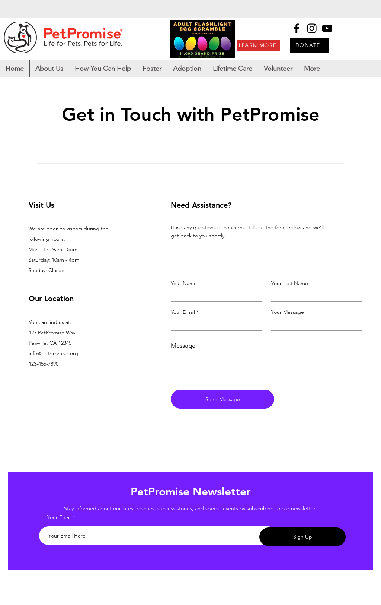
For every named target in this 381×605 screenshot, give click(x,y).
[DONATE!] (309, 45)
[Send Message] (222, 399)
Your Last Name (289, 283)
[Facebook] (296, 28)
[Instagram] (311, 28)
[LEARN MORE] (258, 45)
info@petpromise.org (53, 353)
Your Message (287, 312)
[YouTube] (327, 28)
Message (183, 346)
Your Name (184, 283)
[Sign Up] (302, 536)
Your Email (183, 312)
